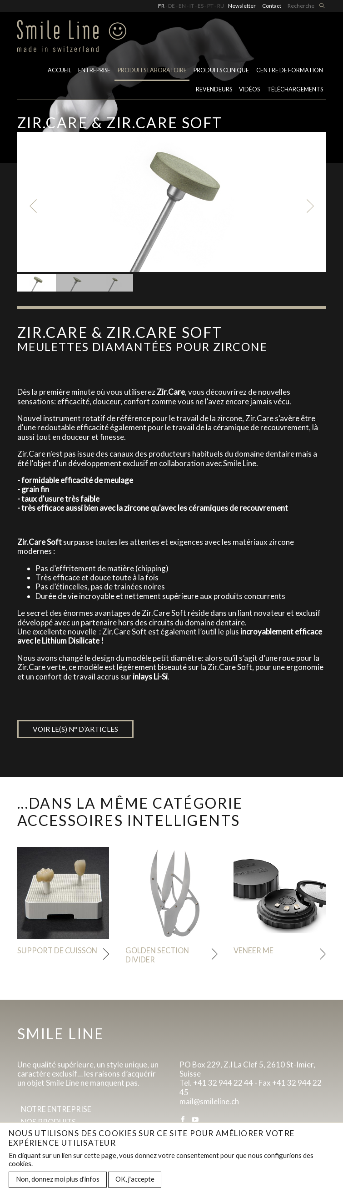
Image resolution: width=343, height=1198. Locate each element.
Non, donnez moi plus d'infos (57, 1179)
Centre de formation (289, 72)
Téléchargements (295, 91)
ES (201, 5)
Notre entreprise (57, 1111)
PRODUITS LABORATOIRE (152, 72)
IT (191, 5)
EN (182, 5)
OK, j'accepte (134, 1179)
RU (220, 5)
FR (161, 5)
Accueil (59, 72)
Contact (271, 5)
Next (309, 205)
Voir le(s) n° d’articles (76, 729)
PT (210, 5)
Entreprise (94, 72)
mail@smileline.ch (209, 1102)
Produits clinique (221, 72)
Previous (33, 205)
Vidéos (249, 91)
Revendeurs (214, 91)
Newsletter (242, 5)
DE (171, 5)
